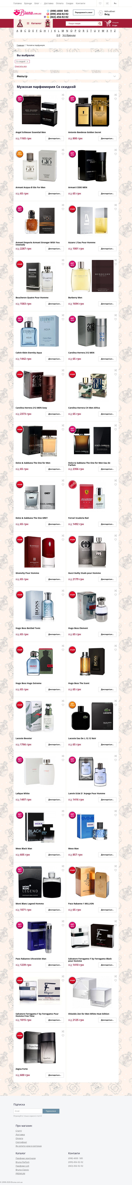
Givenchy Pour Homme (27, 573)
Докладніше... (54, 138)
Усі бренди (69, 35)
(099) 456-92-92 (59, 13)
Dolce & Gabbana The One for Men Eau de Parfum (89, 464)
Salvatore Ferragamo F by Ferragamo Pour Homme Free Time (37, 1015)
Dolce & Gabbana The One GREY (32, 518)
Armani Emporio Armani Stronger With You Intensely (38, 243)
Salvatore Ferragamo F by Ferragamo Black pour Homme (90, 960)
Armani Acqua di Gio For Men (30, 187)
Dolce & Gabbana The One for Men (33, 463)
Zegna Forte (22, 1069)
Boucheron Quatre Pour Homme (32, 297)
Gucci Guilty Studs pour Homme (84, 573)
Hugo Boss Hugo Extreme (28, 683)
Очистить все (21, 66)
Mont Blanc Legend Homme (30, 903)
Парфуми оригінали (26, 1158)
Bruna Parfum (22, 1162)
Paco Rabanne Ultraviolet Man (31, 959)
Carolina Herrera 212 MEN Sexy (31, 408)
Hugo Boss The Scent (78, 683)
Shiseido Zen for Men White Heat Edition (88, 1014)
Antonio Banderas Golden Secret (84, 132)
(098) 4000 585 (59, 10)
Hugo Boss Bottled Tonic (28, 628)
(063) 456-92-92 (59, 16)
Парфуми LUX (22, 1165)
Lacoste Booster (24, 738)
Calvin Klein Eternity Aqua (29, 353)
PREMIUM (20, 1173)
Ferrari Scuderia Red (78, 518)
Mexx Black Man (24, 848)
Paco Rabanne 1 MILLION (81, 903)
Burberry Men (75, 297)
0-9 (58, 35)
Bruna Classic (22, 1169)
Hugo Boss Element (78, 628)
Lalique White (23, 793)
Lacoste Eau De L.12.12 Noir (82, 738)
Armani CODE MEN (77, 187)
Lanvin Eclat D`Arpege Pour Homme (86, 793)
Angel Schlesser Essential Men (31, 132)
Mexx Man (73, 848)
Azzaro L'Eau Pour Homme (81, 242)
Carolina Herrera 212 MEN (81, 353)
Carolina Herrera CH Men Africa (84, 408)
